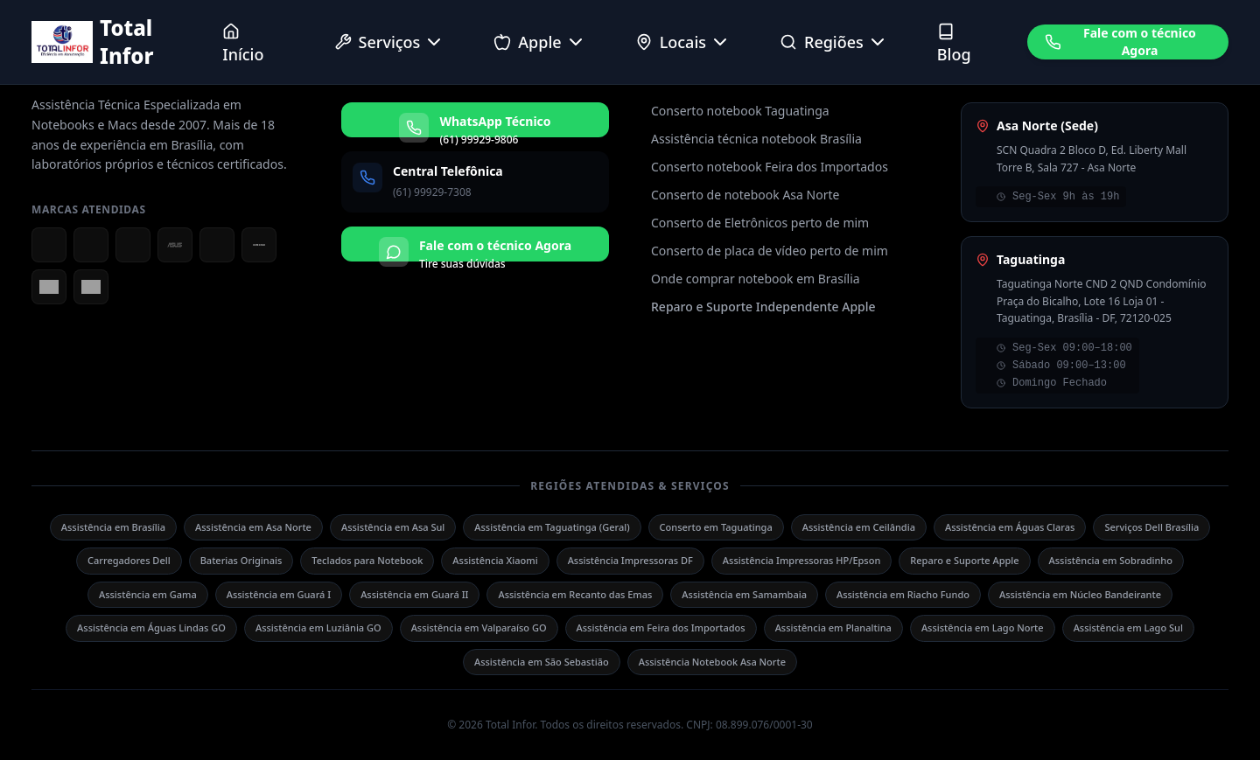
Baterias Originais (241, 560)
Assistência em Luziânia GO (319, 627)
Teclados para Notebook (367, 560)
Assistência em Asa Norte (253, 526)
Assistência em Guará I (279, 594)
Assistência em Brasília (113, 526)
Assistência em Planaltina (833, 627)
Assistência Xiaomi (494, 560)
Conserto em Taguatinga (716, 526)
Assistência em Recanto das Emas (575, 594)
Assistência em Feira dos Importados (661, 627)
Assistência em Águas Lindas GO (151, 627)
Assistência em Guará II (414, 594)
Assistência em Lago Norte (982, 627)
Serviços (389, 41)
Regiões (834, 41)
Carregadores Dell (129, 560)
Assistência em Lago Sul (1128, 627)
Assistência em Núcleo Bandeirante (1080, 594)
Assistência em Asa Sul (392, 526)
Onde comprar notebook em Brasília (755, 278)
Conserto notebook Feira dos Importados (769, 166)
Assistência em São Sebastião (541, 661)
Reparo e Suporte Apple (964, 560)
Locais (683, 41)
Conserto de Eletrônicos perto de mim (760, 222)
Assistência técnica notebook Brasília (756, 138)
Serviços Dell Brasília (1151, 526)
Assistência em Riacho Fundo (903, 594)
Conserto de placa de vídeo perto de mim (769, 250)
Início (242, 44)
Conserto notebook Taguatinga (740, 110)
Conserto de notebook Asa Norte (745, 194)
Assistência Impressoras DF (630, 560)
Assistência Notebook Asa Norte (712, 661)
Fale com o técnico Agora (1120, 41)
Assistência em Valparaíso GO (479, 627)
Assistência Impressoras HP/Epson (801, 560)
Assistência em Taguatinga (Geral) (551, 526)
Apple (539, 41)
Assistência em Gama (148, 594)
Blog (954, 44)
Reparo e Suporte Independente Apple (763, 306)
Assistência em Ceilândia (858, 526)
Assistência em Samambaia (744, 594)
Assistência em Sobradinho (1110, 560)
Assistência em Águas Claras (1010, 526)
